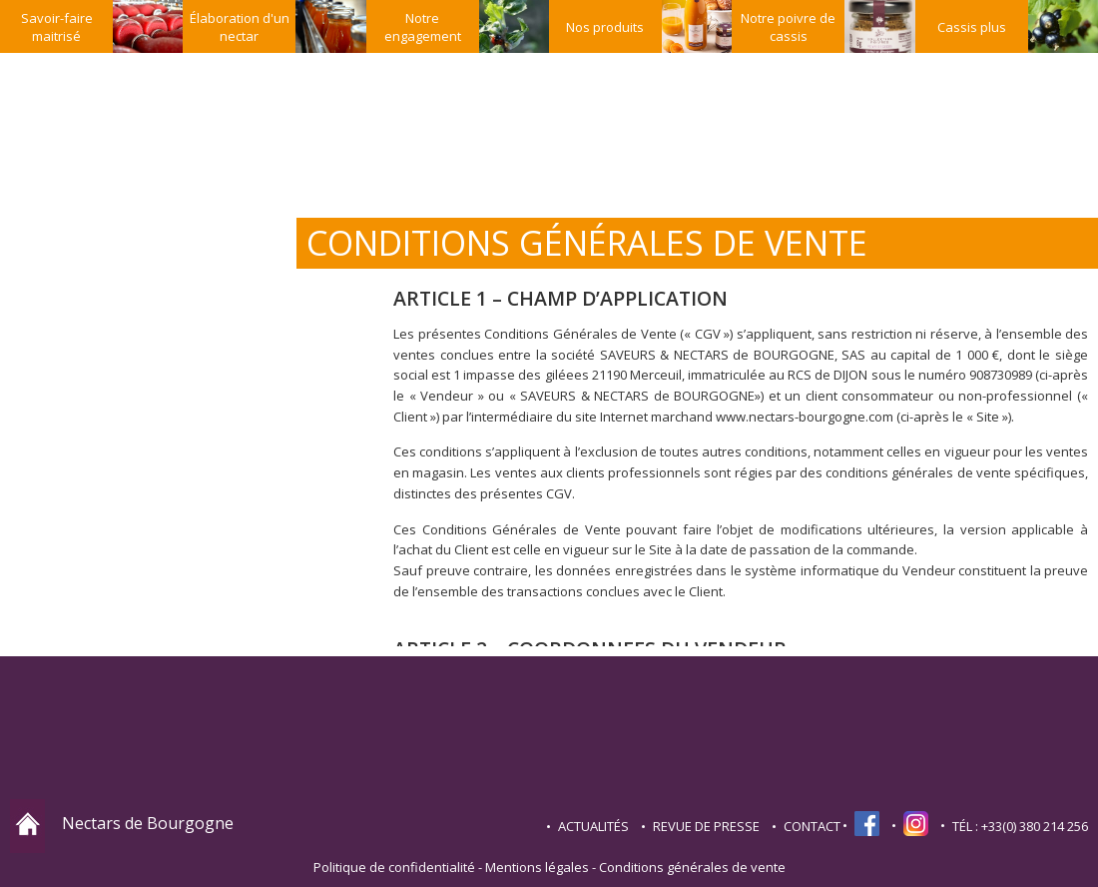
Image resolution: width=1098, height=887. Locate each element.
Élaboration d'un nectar (239, 27)
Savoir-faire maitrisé (57, 27)
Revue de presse (706, 826)
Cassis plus (971, 27)
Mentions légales (537, 867)
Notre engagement (422, 27)
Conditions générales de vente (692, 867)
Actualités (593, 826)
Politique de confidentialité (394, 867)
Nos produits (605, 27)
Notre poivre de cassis (788, 27)
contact (812, 826)
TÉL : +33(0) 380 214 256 (1020, 826)
